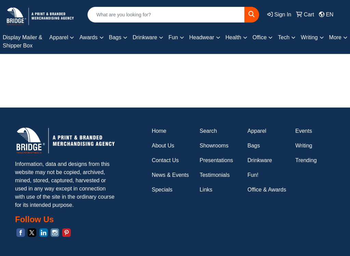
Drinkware (259, 160)
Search (208, 131)
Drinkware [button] (145, 37)
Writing (303, 145)
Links (206, 190)
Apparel (256, 131)
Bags (253, 145)
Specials (162, 190)
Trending (306, 160)
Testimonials (215, 175)
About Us (163, 145)
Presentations (216, 160)
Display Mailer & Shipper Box (22, 41)
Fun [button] (173, 37)
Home (159, 131)
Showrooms (214, 145)
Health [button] (233, 37)
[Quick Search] (166, 15)
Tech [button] (284, 37)
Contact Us (165, 160)
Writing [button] (309, 37)
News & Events (170, 175)
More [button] (335, 37)
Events (303, 131)
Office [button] (260, 37)
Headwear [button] (201, 37)
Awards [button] (88, 37)
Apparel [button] (58, 37)
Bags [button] (115, 37)
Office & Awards (266, 190)
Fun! (252, 175)
